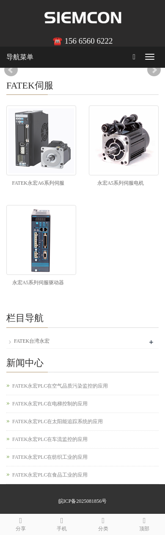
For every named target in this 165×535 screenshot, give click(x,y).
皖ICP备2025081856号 (82, 501)
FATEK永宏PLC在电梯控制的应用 (50, 404)
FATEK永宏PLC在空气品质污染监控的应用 (60, 386)
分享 (20, 523)
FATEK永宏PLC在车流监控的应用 (50, 439)
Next (154, 70)
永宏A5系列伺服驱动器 (38, 283)
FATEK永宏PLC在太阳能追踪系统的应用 (57, 421)
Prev (11, 70)
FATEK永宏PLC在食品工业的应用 (50, 475)
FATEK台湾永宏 (32, 341)
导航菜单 (19, 57)
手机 (62, 523)
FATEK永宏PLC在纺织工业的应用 (50, 457)
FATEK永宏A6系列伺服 (38, 183)
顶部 (144, 523)
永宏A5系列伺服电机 (120, 183)
